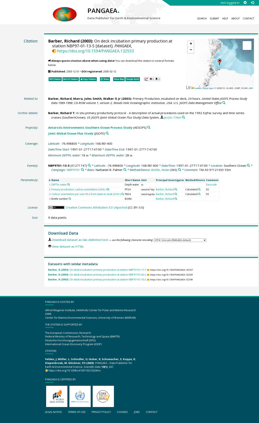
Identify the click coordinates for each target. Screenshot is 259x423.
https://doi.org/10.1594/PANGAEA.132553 (95, 51)
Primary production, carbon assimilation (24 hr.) (78, 189)
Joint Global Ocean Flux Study (70, 133)
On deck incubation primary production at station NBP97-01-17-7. (97, 269)
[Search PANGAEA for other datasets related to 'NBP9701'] (82, 169)
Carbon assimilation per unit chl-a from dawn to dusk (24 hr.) (86, 194)
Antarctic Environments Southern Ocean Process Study (90, 127)
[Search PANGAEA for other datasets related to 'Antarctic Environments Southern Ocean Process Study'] (148, 127)
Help (225, 18)
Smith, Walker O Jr (107, 98)
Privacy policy (101, 412)
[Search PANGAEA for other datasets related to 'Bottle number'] (70, 198)
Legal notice (53, 412)
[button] (219, 62)
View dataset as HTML (68, 246)
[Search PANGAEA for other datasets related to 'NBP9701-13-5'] (89, 165)
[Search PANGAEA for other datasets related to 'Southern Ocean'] (248, 165)
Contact (248, 18)
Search (202, 18)
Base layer (208, 88)
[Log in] (252, 2)
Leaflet (196, 88)
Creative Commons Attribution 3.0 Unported (96, 207)
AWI (251, 88)
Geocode (211, 184)
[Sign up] (245, 2)
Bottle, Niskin (160, 170)
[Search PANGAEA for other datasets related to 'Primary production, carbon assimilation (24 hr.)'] (108, 189)
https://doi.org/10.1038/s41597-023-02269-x (75, 370)
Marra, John (82, 98)
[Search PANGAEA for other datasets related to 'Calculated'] (199, 189)
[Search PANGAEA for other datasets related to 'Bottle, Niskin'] (179, 169)
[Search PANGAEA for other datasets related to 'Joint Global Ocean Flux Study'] (107, 133)
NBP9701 (73, 170)
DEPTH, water (59, 184)
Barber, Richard (64, 41)
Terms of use (77, 412)
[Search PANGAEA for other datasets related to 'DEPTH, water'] (68, 184)
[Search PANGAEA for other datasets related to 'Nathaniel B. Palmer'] (124, 169)
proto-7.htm (172, 117)
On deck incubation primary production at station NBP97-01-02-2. (97, 274)
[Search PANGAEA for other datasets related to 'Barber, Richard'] (176, 189)
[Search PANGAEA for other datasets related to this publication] (223, 102)
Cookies (122, 412)
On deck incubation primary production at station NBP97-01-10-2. (97, 279)
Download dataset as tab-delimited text (80, 240)
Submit (214, 18)
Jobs (137, 412)
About (235, 18)
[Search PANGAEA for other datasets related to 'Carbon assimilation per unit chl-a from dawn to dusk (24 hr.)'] (122, 194)
